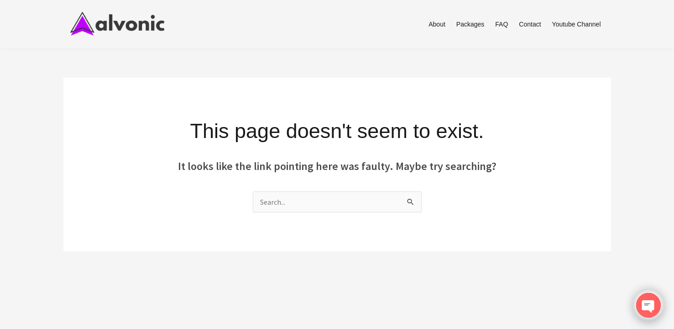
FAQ (501, 24)
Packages (470, 24)
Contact (530, 24)
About (436, 24)
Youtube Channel (576, 24)
